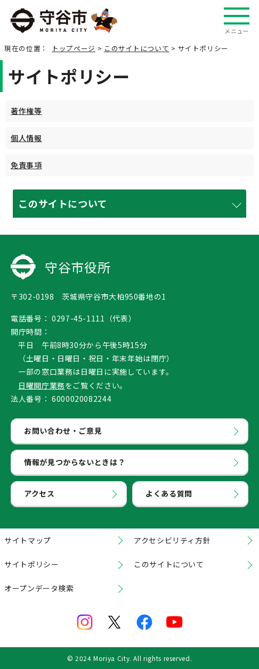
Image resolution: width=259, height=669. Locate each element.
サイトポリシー (31, 564)
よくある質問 (168, 493)
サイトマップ (27, 540)
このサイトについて (136, 48)
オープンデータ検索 (39, 588)
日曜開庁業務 (41, 385)
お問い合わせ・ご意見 (63, 430)
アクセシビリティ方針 (172, 540)
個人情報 (26, 138)
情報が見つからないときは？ (74, 462)
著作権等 (26, 110)
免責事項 (26, 165)
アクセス (39, 493)
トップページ (73, 48)
